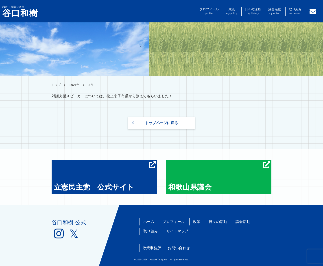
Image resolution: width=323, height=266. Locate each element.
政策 (231, 11)
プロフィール (209, 11)
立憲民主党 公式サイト (105, 176)
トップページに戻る (161, 123)
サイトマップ (177, 231)
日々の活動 (253, 11)
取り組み (295, 11)
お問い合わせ (179, 248)
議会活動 (274, 11)
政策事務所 (152, 248)
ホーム (148, 222)
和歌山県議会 (219, 176)
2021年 (74, 85)
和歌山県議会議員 (20, 11)
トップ (56, 85)
